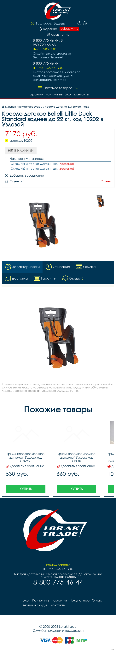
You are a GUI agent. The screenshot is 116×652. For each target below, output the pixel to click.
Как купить (53, 94)
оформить (69, 28)
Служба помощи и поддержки (58, 630)
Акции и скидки (35, 605)
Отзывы (106, 181)
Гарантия (35, 94)
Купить (26, 489)
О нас (97, 600)
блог (68, 94)
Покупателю (79, 600)
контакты (81, 94)
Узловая (59, 23)
